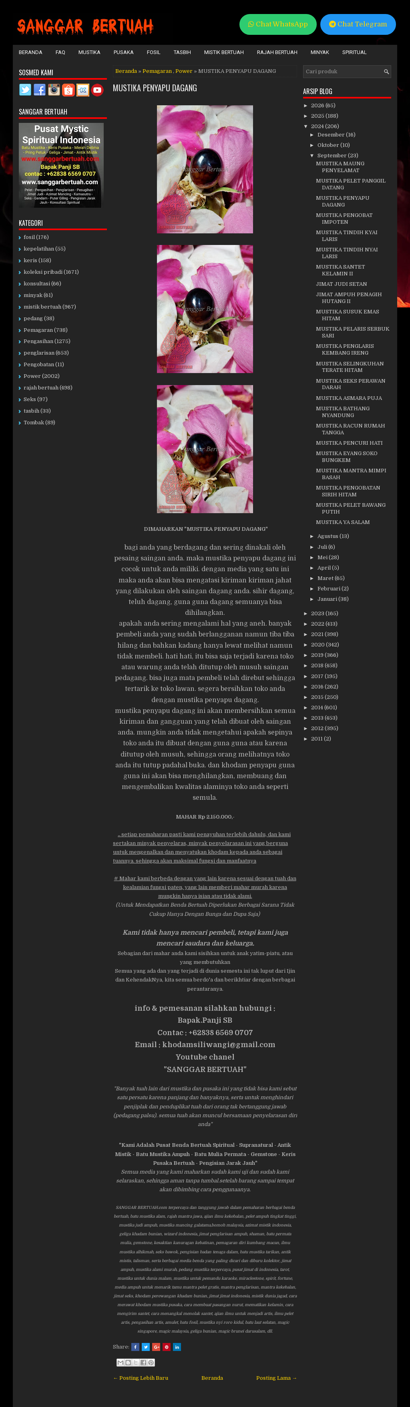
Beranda (30, 52)
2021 (318, 634)
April (325, 568)
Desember (332, 135)
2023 (318, 613)
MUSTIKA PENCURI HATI (349, 443)
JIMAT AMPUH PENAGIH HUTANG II (349, 297)
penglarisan (39, 353)
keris (30, 260)
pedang (33, 318)
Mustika (89, 52)
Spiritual (354, 52)
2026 (318, 105)
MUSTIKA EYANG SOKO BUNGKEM (347, 456)
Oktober (329, 145)
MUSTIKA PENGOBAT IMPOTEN (344, 218)
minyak (33, 295)
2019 (318, 655)
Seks (30, 399)
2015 (318, 697)
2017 (318, 676)
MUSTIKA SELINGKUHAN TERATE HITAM (350, 367)
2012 (318, 728)
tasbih (31, 411)
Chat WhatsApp (278, 24)
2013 (318, 718)
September (333, 156)
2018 (318, 665)
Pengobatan (39, 364)
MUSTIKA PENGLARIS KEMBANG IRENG (345, 349)
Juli (323, 547)
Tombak (34, 422)
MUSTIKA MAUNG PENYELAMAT (340, 167)
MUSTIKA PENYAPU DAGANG (155, 87)
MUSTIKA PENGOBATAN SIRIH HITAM (348, 491)
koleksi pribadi (43, 272)
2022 (318, 624)
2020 (318, 645)
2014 (317, 708)
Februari (330, 589)
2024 (318, 126)
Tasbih (182, 52)
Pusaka (124, 52)
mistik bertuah (42, 307)
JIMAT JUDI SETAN (341, 284)
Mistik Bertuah (224, 52)
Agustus (329, 536)
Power (184, 71)
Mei (323, 557)
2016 (318, 687)
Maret (326, 578)
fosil (29, 237)
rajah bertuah (41, 388)
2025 (318, 116)
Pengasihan (38, 341)
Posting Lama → (276, 1378)
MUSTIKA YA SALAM (343, 522)
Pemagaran (157, 71)
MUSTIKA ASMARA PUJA (349, 398)
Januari (328, 599)
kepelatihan (39, 249)
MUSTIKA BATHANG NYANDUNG (343, 411)
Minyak (320, 52)
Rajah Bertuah (277, 52)
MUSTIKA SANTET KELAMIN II (340, 270)
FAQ (60, 52)
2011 (317, 739)
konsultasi (37, 284)
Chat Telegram (358, 24)
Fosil (154, 52)
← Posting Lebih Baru (140, 1378)
